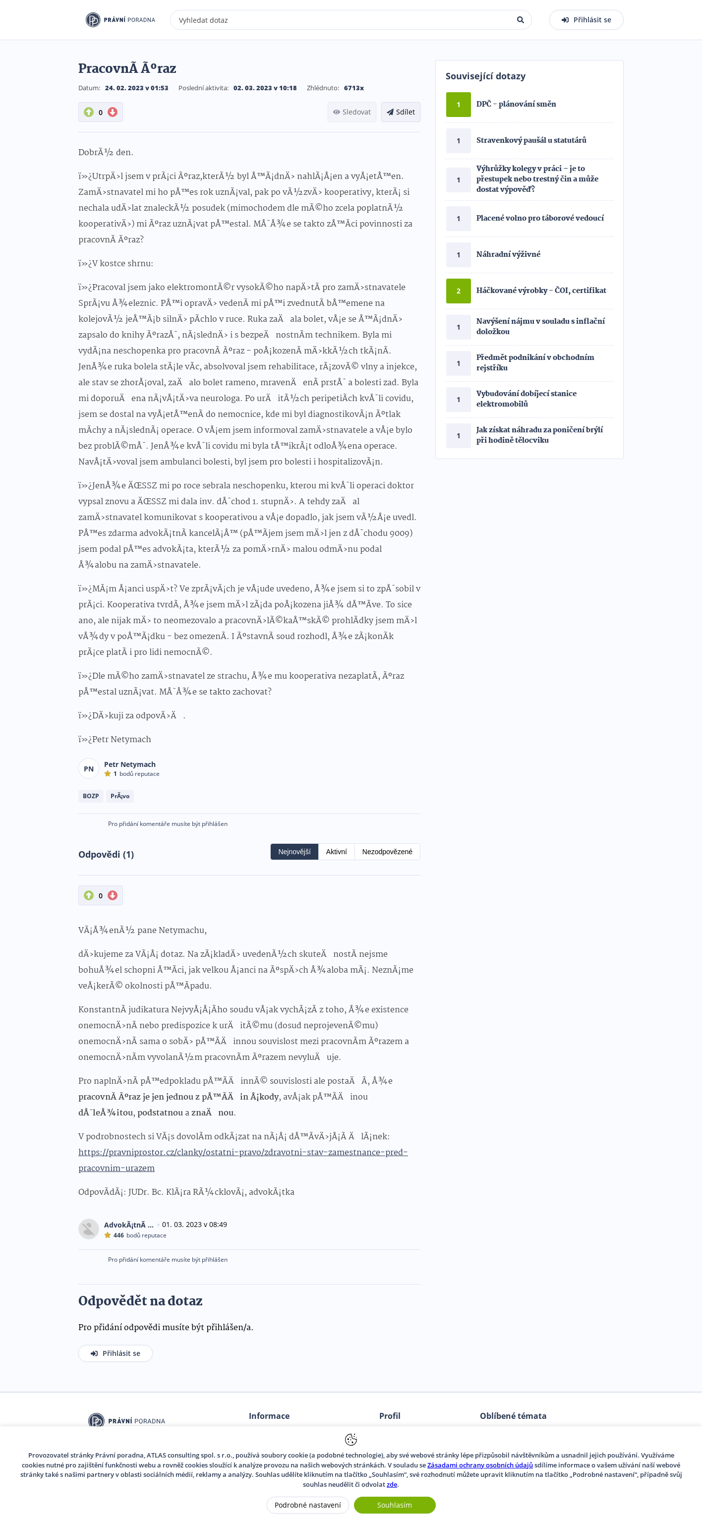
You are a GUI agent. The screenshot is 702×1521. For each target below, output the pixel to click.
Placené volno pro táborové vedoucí (540, 219)
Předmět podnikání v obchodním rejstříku (535, 363)
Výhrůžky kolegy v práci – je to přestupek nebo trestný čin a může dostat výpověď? (537, 179)
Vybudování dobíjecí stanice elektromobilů (526, 399)
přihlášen (215, 823)
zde (392, 1484)
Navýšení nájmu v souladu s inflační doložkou (540, 327)
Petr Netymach (130, 764)
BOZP (91, 796)
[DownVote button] (112, 112)
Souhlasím (394, 1505)
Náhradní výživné (508, 255)
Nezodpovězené (387, 852)
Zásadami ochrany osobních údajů (480, 1465)
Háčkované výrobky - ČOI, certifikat (541, 291)
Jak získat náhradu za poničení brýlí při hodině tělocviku (539, 435)
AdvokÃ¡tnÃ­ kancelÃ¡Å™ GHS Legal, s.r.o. (129, 1224)
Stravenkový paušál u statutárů (531, 141)
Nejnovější (294, 852)
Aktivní (336, 852)
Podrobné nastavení (308, 1505)
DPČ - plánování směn (516, 105)
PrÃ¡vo (120, 796)
